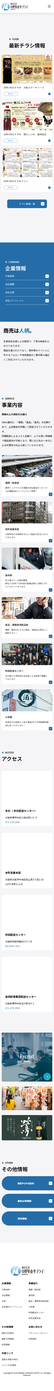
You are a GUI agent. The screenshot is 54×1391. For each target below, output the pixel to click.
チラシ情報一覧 (27, 204)
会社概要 (9, 284)
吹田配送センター (37, 1312)
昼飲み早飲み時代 (10, 1359)
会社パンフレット (14, 300)
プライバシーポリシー (39, 1333)
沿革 (4, 1301)
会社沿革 (9, 292)
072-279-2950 (12, 822)
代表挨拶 (9, 276)
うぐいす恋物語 (9, 1365)
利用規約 (33, 1338)
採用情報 (6, 1344)
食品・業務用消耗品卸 (39, 1301)
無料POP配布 (8, 1333)
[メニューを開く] (49, 6)
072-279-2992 (12, 1008)
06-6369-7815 (12, 946)
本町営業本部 (35, 1318)
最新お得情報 (8, 1338)
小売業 (32, 1306)
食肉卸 (32, 1295)
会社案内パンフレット (12, 1306)
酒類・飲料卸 (35, 1289)
